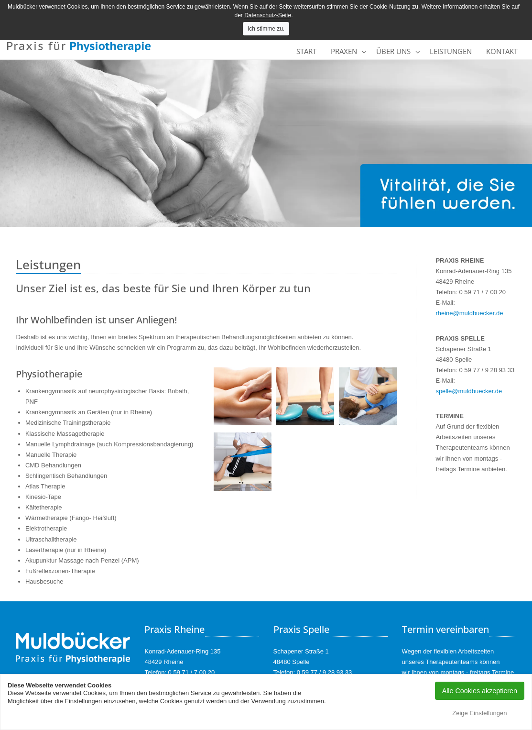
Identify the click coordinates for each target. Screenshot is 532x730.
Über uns (393, 51)
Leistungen (451, 51)
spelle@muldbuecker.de (468, 391)
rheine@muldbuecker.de (469, 313)
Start (306, 51)
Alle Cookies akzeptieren (479, 691)
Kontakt (502, 51)
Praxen (344, 51)
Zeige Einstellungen (479, 713)
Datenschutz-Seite (267, 15)
